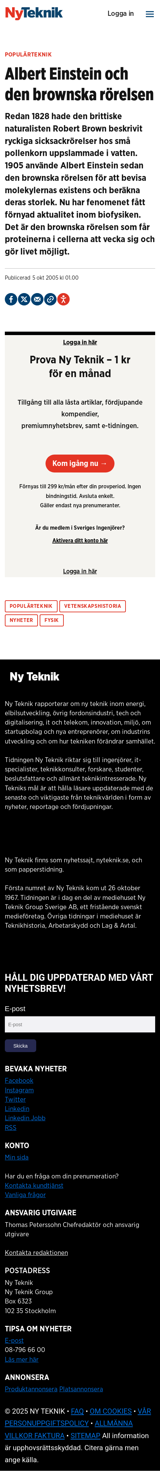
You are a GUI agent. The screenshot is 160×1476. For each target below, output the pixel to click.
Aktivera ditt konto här (80, 540)
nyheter (21, 620)
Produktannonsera (31, 1389)
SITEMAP (85, 1436)
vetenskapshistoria (92, 606)
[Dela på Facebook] (11, 299)
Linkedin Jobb (25, 1118)
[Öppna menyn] (150, 14)
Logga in (121, 13)
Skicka (20, 1046)
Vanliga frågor (25, 1195)
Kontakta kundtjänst (34, 1185)
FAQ (77, 1411)
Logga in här (80, 343)
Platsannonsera (81, 1389)
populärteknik (31, 606)
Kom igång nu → (80, 463)
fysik (51, 620)
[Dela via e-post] (37, 299)
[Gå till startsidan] (34, 14)
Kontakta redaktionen (36, 1252)
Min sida (17, 1157)
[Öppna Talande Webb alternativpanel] (63, 299)
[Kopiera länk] (50, 299)
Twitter (15, 1099)
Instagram (19, 1090)
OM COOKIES (111, 1411)
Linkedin (17, 1108)
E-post (15, 1008)
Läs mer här (22, 1359)
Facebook (19, 1080)
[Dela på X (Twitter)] (24, 299)
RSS (11, 1127)
